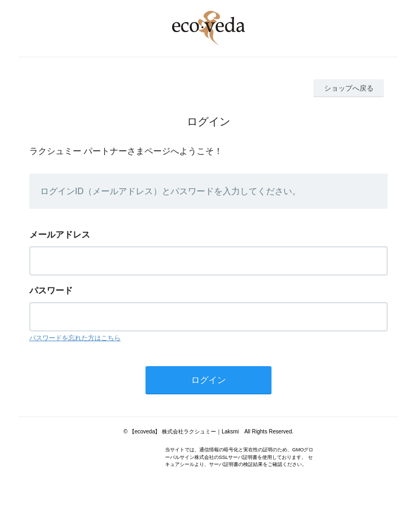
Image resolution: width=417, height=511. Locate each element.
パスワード (51, 290)
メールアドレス (59, 234)
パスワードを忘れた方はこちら (75, 338)
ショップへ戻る (349, 88)
